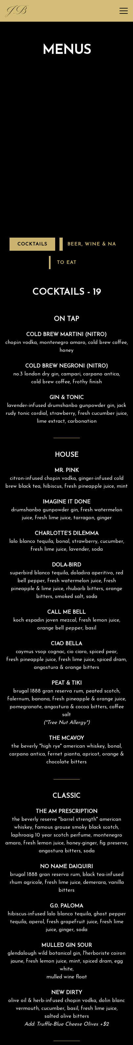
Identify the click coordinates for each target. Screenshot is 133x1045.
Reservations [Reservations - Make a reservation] (66, 1037)
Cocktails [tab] (32, 205)
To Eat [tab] (67, 224)
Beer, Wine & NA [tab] (91, 205)
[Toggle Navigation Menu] (123, 11)
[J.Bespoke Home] (17, 11)
